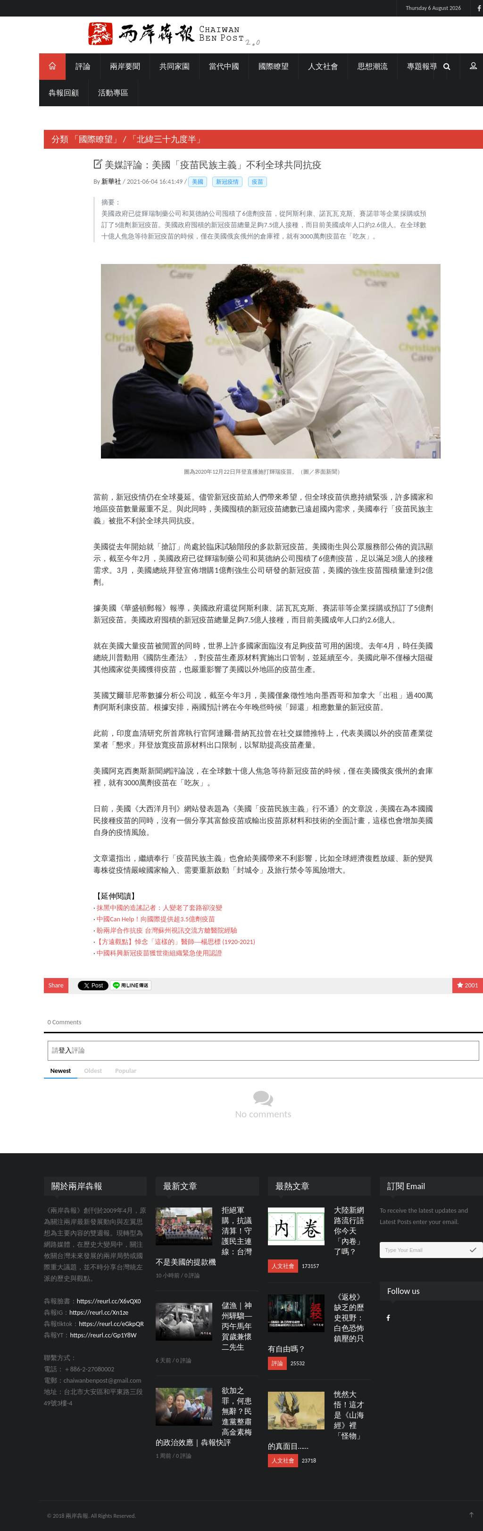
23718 (287, 1460)
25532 (275, 1363)
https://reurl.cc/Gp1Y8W (81, 1335)
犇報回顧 (42, 92)
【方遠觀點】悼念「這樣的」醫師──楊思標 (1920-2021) (153, 942)
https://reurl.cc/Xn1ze (77, 1313)
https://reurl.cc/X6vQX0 (87, 1301)
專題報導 (400, 66)
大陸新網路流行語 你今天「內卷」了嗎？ (327, 1231)
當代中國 (202, 66)
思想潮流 (351, 66)
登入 (43, 1050)
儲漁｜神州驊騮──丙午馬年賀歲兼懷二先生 (215, 1326)
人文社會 (301, 66)
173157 (288, 1266)
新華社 (90, 182)
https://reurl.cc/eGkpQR (89, 1324)
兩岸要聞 (103, 66)
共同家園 (153, 66)
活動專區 (91, 92)
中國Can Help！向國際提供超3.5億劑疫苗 (134, 919)
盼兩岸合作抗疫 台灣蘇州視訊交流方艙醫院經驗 (145, 931)
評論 (61, 66)
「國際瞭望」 (73, 139)
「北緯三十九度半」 (145, 139)
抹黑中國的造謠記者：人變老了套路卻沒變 (137, 908)
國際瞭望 (252, 66)
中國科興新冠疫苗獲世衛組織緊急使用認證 (137, 953)
